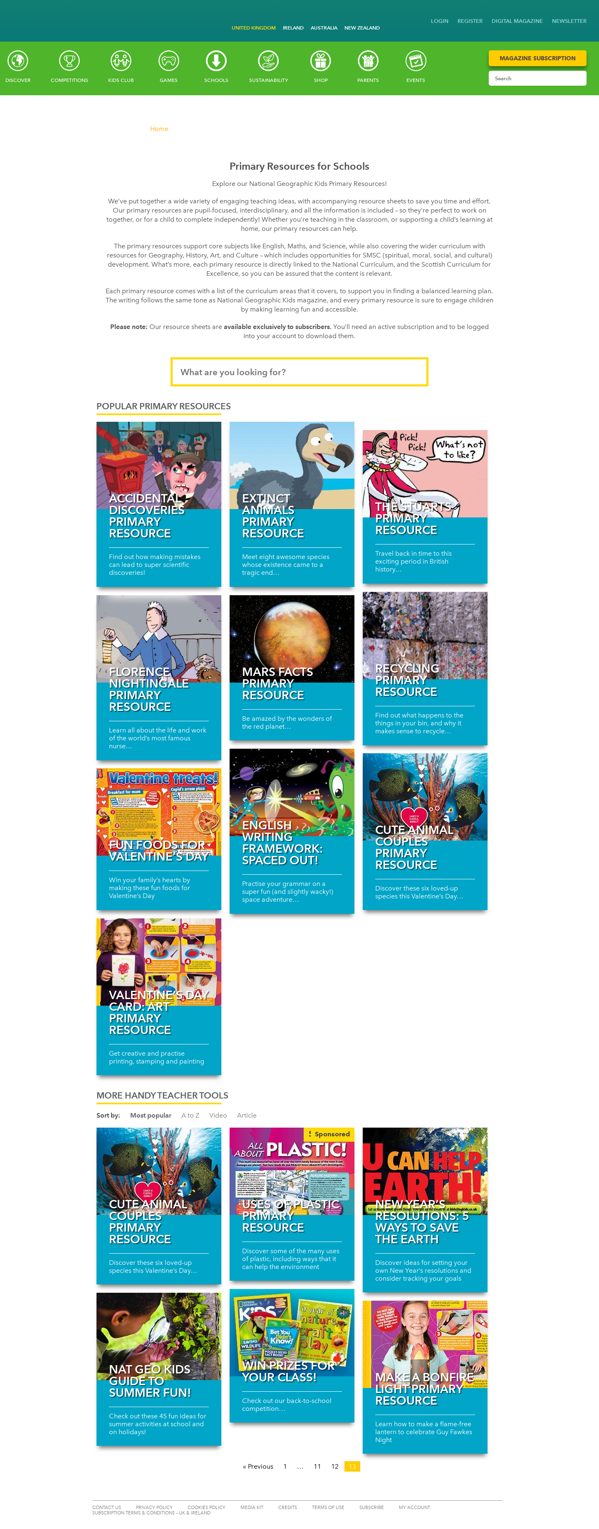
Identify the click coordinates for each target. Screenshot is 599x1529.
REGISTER (470, 21)
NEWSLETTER (569, 21)
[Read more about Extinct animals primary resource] (292, 465)
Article (247, 1115)
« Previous (258, 1466)
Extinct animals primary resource (273, 515)
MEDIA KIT (251, 1507)
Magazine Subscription (538, 58)
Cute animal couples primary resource (414, 847)
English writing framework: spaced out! (282, 842)
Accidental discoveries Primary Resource (147, 515)
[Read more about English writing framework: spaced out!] (292, 792)
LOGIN (439, 21)
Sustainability (268, 80)
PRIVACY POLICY (154, 1507)
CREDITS (287, 1507)
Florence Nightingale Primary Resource (149, 689)
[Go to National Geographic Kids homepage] (12, 14)
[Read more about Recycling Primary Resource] (425, 635)
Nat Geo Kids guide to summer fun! (150, 1381)
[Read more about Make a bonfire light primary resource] (425, 1344)
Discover (17, 80)
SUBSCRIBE (371, 1507)
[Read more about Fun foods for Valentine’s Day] (159, 812)
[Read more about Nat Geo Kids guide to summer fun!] (159, 1336)
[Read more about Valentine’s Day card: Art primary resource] (159, 962)
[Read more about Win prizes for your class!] (292, 1332)
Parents (368, 80)
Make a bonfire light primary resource (424, 1389)
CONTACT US (106, 1507)
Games (169, 80)
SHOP (321, 80)
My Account (414, 1507)
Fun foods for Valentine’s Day (158, 850)
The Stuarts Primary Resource (413, 518)
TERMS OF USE (328, 1507)
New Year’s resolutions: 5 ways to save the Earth (422, 1221)
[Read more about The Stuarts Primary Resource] (425, 473)
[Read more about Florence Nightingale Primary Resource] (159, 639)
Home (159, 129)
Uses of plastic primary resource (290, 1216)
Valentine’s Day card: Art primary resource (158, 1012)
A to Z (190, 1115)
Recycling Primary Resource (407, 680)
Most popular (150, 1115)
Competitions (69, 80)
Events (415, 80)
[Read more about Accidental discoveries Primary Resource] (159, 465)
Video (218, 1115)
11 (317, 1466)
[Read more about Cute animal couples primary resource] (425, 797)
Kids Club (121, 80)
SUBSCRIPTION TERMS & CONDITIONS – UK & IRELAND (151, 1513)
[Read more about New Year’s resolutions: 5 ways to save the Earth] (425, 1171)
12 (335, 1466)
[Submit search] (578, 78)
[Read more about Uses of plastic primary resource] (292, 1171)
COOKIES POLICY (206, 1507)
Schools (216, 80)
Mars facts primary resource (277, 683)
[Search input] (530, 78)
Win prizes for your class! (288, 1371)
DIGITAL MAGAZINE (517, 21)
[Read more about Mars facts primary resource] (292, 639)
